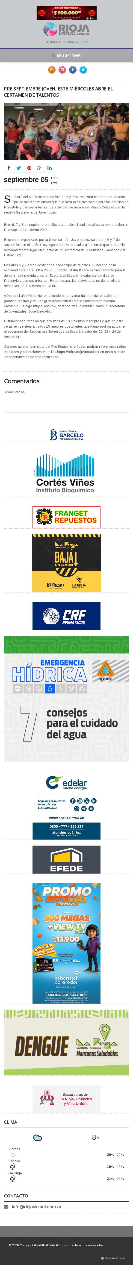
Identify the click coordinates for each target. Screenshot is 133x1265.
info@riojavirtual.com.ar (37, 1206)
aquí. (59, 357)
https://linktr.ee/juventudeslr (78, 352)
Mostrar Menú (66, 55)
